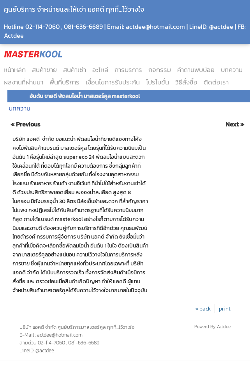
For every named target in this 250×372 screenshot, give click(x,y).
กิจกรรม (159, 70)
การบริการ (128, 70)
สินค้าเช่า (74, 70)
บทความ (232, 70)
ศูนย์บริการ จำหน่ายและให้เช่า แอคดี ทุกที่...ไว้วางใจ (74, 9)
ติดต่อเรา (216, 82)
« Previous (25, 124)
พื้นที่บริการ (64, 82)
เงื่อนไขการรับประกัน (113, 82)
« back (203, 308)
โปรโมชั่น (157, 82)
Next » (234, 124)
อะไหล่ (100, 70)
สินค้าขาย (44, 70)
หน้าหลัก (15, 70)
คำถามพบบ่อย (196, 70)
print (225, 308)
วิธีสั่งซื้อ (186, 82)
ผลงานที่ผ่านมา (23, 82)
